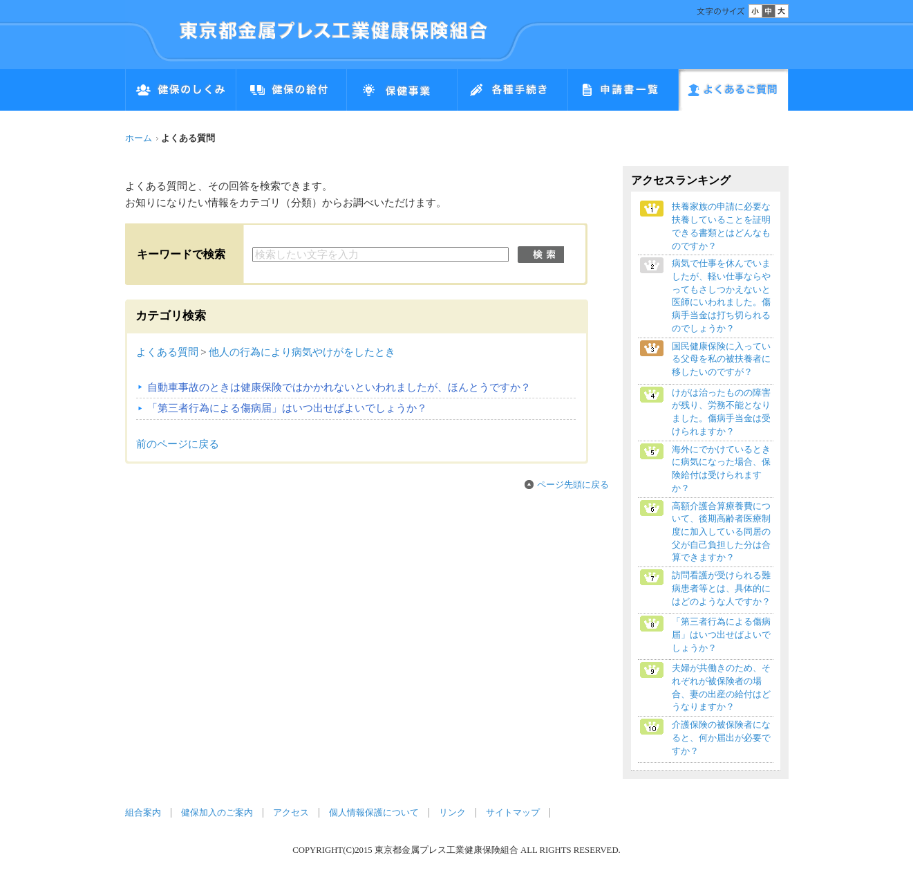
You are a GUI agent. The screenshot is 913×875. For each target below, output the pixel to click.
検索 (541, 254)
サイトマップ (513, 813)
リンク (452, 813)
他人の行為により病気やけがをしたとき (302, 352)
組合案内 (143, 813)
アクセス (291, 813)
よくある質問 (167, 352)
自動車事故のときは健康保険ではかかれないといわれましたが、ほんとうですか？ (339, 387)
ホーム (138, 138)
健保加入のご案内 (217, 813)
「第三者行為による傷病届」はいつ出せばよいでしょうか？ (287, 408)
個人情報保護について (374, 813)
